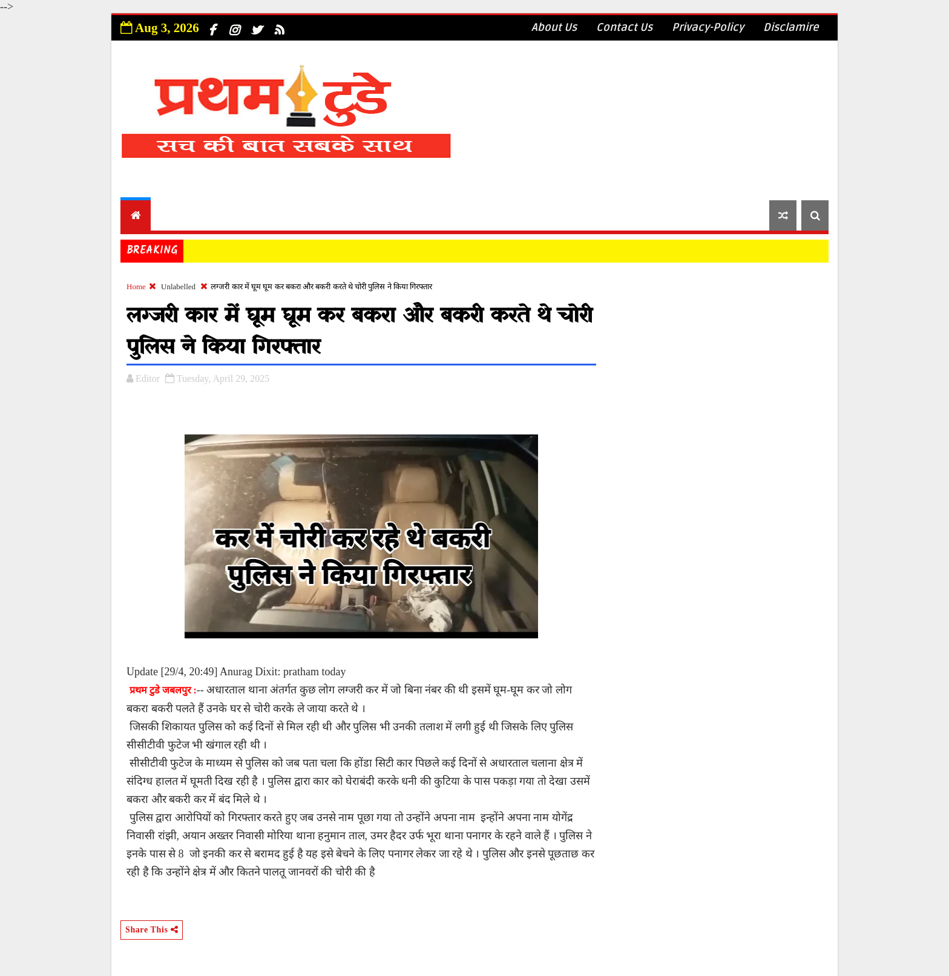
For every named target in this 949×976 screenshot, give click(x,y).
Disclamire (791, 27)
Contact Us (624, 27)
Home (136, 286)
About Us (554, 27)
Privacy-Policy (708, 27)
